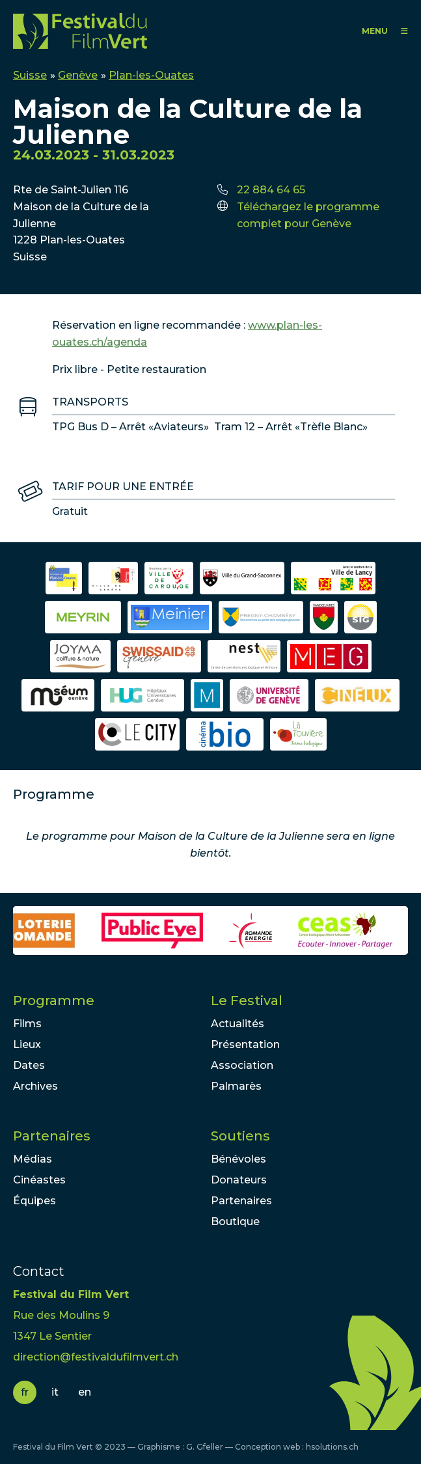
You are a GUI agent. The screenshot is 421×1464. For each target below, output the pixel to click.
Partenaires (51, 1136)
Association (242, 1065)
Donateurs (239, 1180)
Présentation (245, 1044)
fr (25, 1392)
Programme (53, 1000)
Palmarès (236, 1086)
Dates (29, 1065)
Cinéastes (39, 1180)
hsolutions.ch (332, 1447)
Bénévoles (238, 1159)
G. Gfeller (204, 1447)
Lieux (27, 1044)
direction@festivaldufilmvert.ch (95, 1357)
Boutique (235, 1221)
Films (27, 1023)
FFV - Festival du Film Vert (80, 31)
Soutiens (240, 1136)
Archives (35, 1086)
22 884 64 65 (271, 190)
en (84, 1392)
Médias (32, 1159)
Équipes (34, 1201)
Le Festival (246, 1000)
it (55, 1392)
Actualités (237, 1023)
